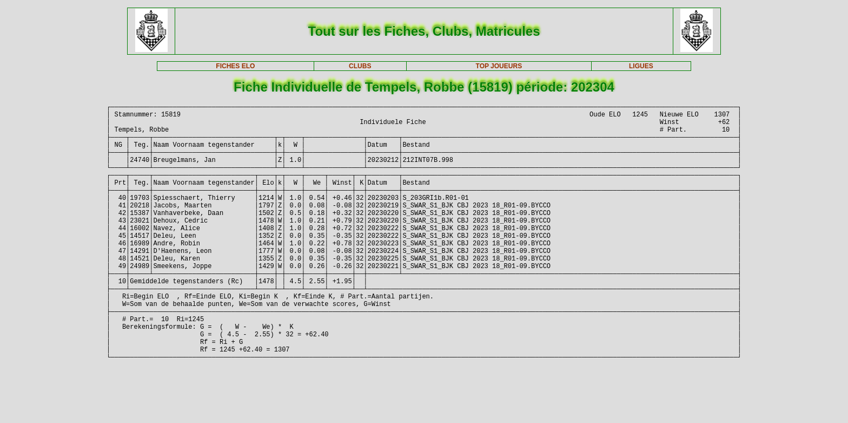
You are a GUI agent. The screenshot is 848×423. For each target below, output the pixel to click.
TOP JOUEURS (499, 66)
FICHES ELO (235, 66)
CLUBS (360, 66)
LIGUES (641, 66)
